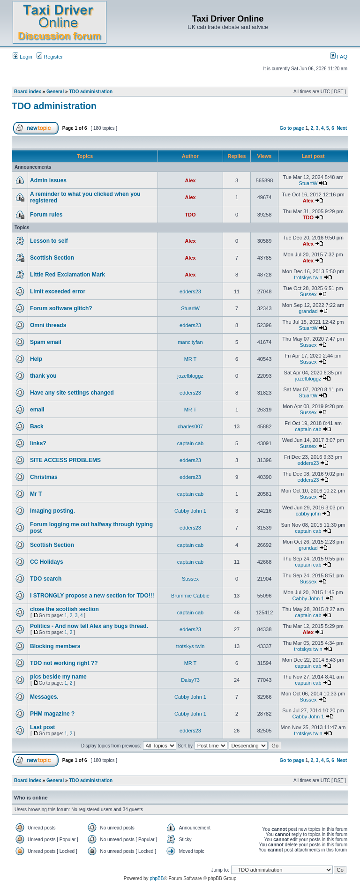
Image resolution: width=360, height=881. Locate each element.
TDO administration (90, 91)
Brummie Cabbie (190, 595)
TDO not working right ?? (64, 663)
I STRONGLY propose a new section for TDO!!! (92, 595)
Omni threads (48, 325)
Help (36, 359)
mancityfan (190, 342)
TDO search (45, 578)
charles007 (190, 426)
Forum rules (46, 214)
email (37, 409)
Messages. (44, 697)
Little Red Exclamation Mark (67, 274)
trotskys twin (308, 277)
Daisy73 (190, 680)
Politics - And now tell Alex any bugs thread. (89, 626)
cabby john (308, 513)
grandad (308, 311)
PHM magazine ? (52, 713)
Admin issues (48, 180)
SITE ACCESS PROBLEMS (65, 460)
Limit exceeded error (57, 291)
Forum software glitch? (61, 308)
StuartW (308, 183)
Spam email (45, 342)
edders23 (190, 291)
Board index (27, 91)
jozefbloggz (190, 376)
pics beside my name (58, 676)
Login (22, 57)
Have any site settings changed (72, 392)
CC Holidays (46, 562)
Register (50, 57)
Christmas (44, 477)
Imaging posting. (52, 511)
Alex (190, 180)
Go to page (292, 128)
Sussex (308, 294)
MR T (190, 359)
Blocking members (55, 646)
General (55, 91)
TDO (190, 214)
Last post (42, 727)
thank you (43, 376)
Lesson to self (49, 241)
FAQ (338, 57)
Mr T (36, 494)
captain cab (308, 429)
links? (38, 443)
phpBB (157, 878)
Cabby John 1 (190, 511)
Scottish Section (52, 257)
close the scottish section (64, 609)
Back (37, 426)
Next (342, 128)
